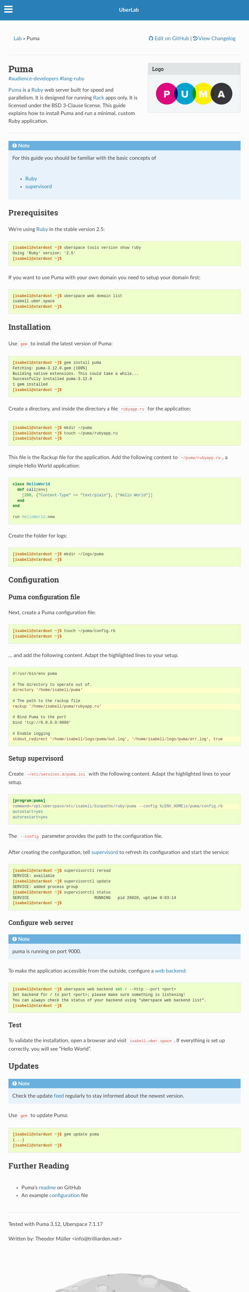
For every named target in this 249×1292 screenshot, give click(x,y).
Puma (14, 90)
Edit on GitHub (171, 38)
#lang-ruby (72, 78)
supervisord (38, 186)
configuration (64, 1195)
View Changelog (216, 38)
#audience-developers (33, 78)
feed (59, 1096)
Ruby (37, 90)
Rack (98, 97)
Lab (18, 38)
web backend (170, 971)
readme (47, 1187)
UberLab (129, 10)
